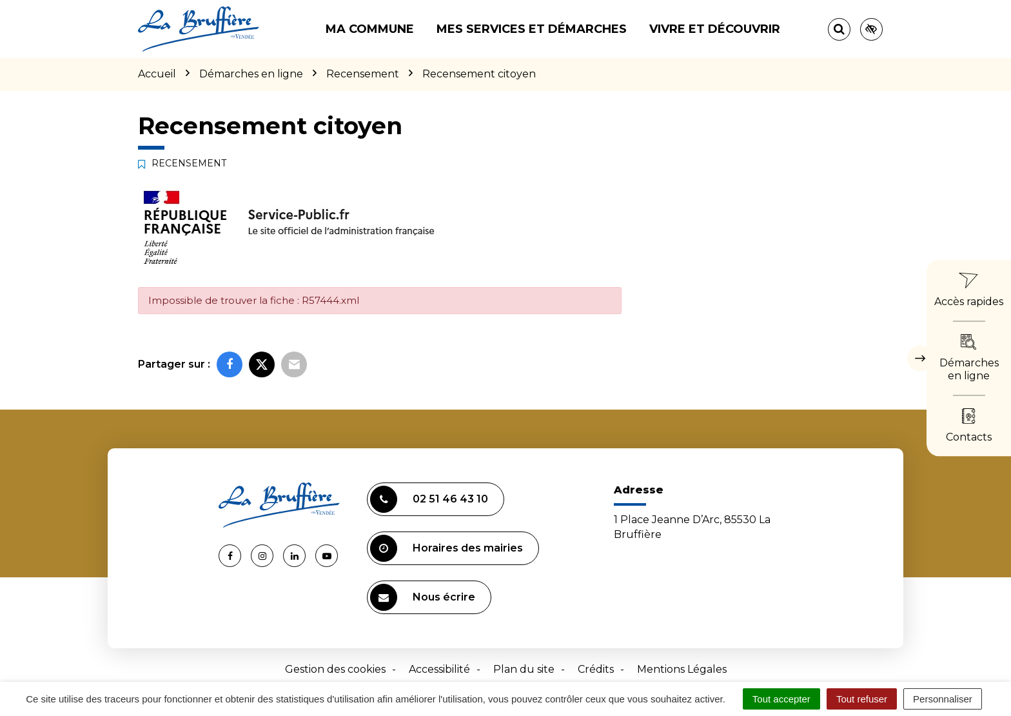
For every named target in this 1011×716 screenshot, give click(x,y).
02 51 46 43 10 (429, 499)
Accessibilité (439, 669)
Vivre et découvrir (714, 29)
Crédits (596, 669)
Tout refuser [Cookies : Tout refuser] (861, 698)
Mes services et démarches (532, 29)
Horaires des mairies (446, 548)
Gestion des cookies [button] (335, 669)
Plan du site (524, 669)
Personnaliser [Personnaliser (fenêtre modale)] (942, 698)
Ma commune (370, 29)
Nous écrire (422, 597)
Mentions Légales (682, 669)
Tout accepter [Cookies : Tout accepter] (781, 698)
